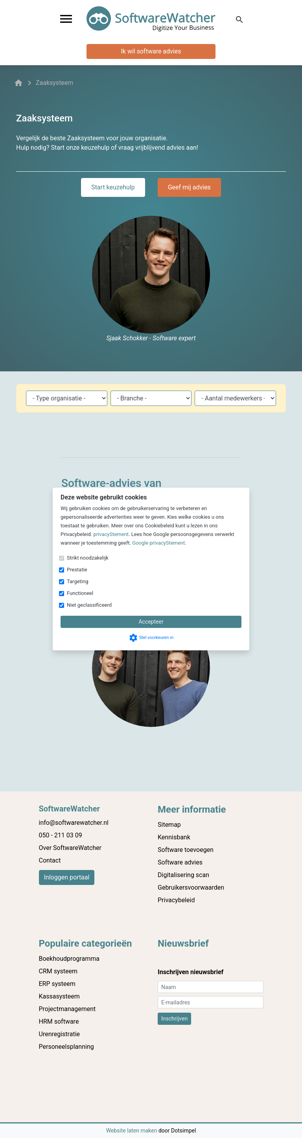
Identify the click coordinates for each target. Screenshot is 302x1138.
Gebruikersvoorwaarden (191, 887)
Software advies (180, 862)
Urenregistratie (59, 1034)
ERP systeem (57, 983)
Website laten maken (132, 1130)
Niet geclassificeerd (89, 605)
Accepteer (150, 622)
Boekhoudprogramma (69, 958)
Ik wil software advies (151, 51)
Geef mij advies (189, 187)
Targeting (77, 581)
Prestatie (77, 570)
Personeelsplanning (66, 1046)
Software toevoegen (186, 850)
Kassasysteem (59, 996)
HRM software (59, 1021)
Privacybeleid (176, 900)
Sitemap (169, 824)
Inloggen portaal (67, 877)
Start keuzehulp (113, 187)
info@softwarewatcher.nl (74, 822)
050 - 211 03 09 (60, 835)
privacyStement (111, 534)
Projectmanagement (67, 1009)
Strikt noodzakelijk (88, 558)
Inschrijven (174, 1018)
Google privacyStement (158, 543)
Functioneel (80, 593)
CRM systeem (58, 971)
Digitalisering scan (183, 875)
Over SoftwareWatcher (70, 848)
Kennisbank (174, 837)
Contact (50, 860)
